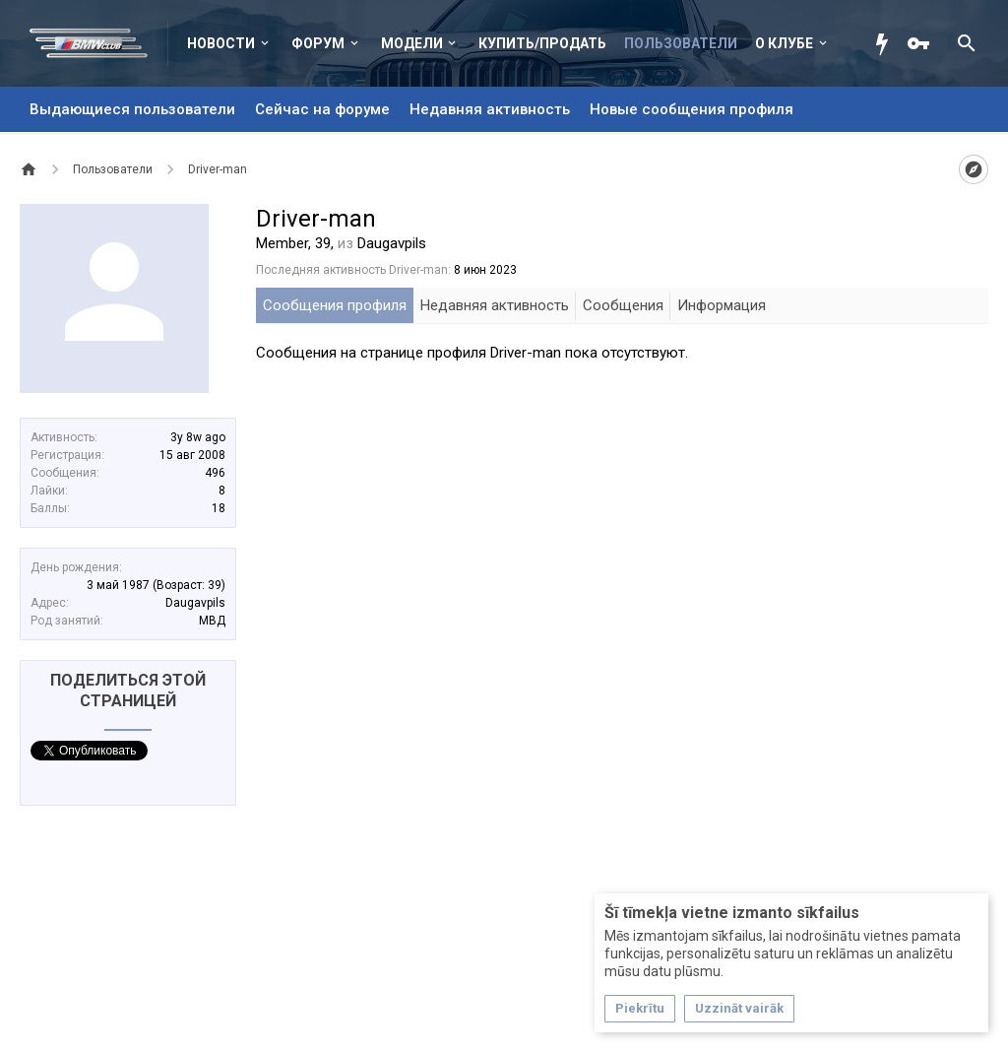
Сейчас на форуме (322, 109)
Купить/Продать (542, 43)
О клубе (784, 43)
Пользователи (680, 43)
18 (218, 508)
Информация (721, 305)
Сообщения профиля (335, 305)
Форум (318, 43)
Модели (412, 43)
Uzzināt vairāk (739, 1008)
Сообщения (623, 305)
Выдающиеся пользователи (132, 109)
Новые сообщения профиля (691, 109)
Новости (221, 43)
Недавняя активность (490, 109)
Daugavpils (195, 603)
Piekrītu (639, 1008)
